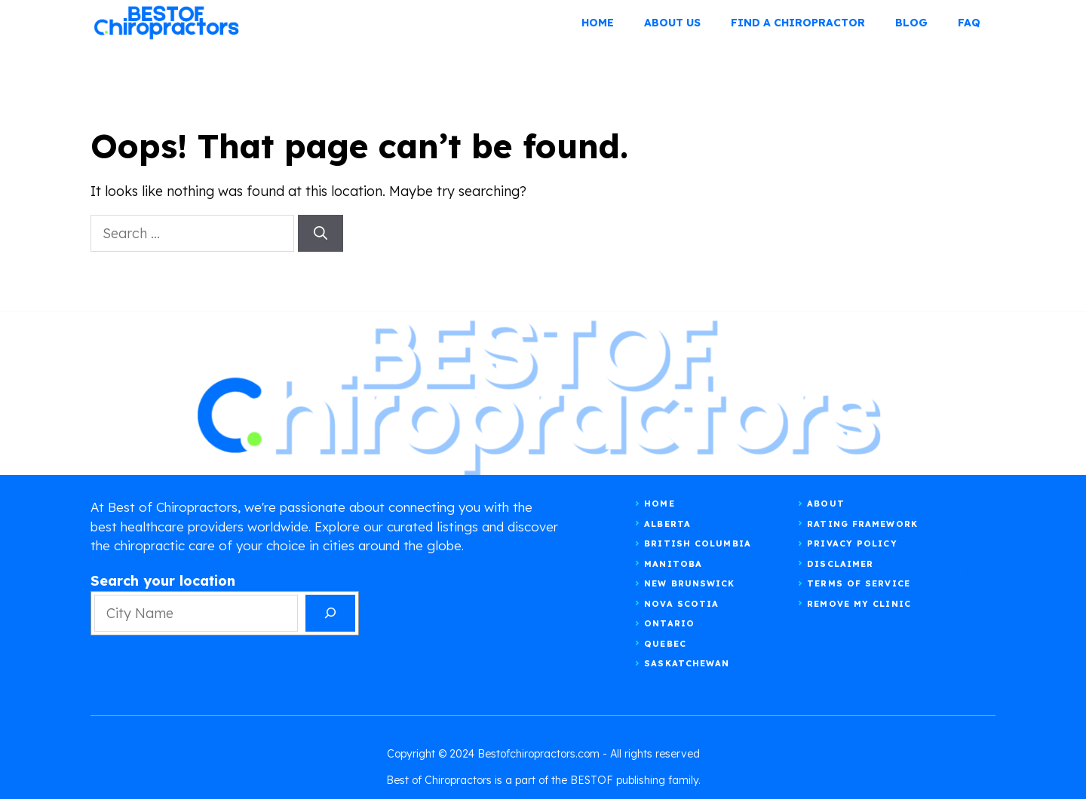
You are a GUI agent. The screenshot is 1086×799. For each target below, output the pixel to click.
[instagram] (968, 502)
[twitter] (968, 526)
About (826, 503)
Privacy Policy (852, 543)
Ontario (669, 623)
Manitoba (673, 564)
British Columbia (697, 543)
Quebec (665, 643)
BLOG (911, 22)
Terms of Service (858, 583)
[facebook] (968, 548)
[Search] (320, 233)
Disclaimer (840, 564)
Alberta (667, 524)
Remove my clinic (859, 603)
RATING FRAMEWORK (862, 524)
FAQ (969, 22)
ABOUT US (672, 22)
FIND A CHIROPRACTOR (798, 22)
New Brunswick (689, 583)
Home (597, 22)
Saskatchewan (686, 663)
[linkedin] (968, 572)
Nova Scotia (681, 603)
